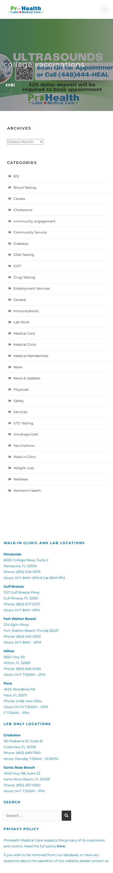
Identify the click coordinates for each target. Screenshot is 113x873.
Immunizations (26, 311)
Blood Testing (24, 187)
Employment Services (31, 288)
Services (20, 412)
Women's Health (27, 490)
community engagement (34, 221)
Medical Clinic (24, 344)
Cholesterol (22, 210)
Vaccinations (24, 445)
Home (11, 85)
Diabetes (20, 244)
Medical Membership (30, 356)
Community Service (30, 232)
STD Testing (23, 423)
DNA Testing (23, 255)
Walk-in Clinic (24, 457)
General (19, 300)
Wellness (20, 479)
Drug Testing (24, 277)
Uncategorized (25, 434)
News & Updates (26, 378)
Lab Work (21, 322)
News (17, 367)
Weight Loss (23, 468)
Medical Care (24, 333)
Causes (19, 199)
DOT (17, 266)
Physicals (21, 389)
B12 (16, 176)
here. (61, 846)
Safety (18, 401)
